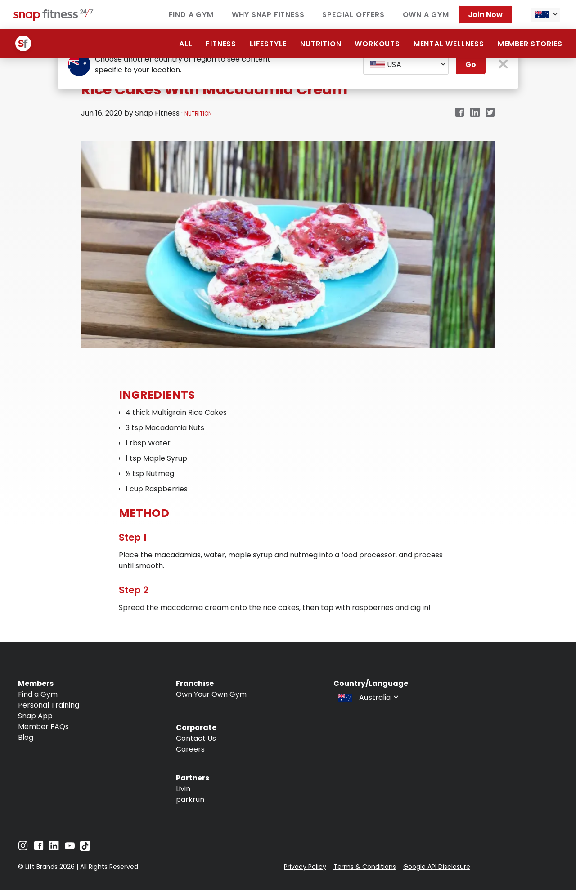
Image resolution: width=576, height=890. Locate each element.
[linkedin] (475, 113)
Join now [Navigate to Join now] (485, 14)
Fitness (221, 44)
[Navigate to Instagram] (23, 848)
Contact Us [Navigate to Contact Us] (196, 738)
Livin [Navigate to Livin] (183, 788)
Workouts (377, 44)
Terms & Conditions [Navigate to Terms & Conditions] (364, 866)
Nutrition (320, 44)
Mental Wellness (449, 44)
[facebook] (459, 113)
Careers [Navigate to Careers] (190, 749)
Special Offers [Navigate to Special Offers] (353, 14)
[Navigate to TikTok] (85, 848)
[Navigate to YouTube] (70, 848)
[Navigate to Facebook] (39, 848)
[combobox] (545, 15)
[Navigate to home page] (54, 18)
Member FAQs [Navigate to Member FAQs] (43, 726)
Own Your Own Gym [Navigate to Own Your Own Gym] (211, 694)
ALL (185, 44)
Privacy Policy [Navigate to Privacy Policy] (305, 866)
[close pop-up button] (503, 65)
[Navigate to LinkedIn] (54, 847)
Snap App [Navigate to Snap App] (35, 716)
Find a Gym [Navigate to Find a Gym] (191, 14)
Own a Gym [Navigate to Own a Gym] (426, 14)
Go (470, 64)
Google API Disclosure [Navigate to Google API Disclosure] (436, 866)
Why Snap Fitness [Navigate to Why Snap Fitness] (268, 14)
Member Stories (530, 44)
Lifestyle (268, 44)
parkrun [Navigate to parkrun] (190, 799)
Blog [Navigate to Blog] (25, 737)
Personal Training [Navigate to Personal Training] (48, 705)
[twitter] (490, 113)
